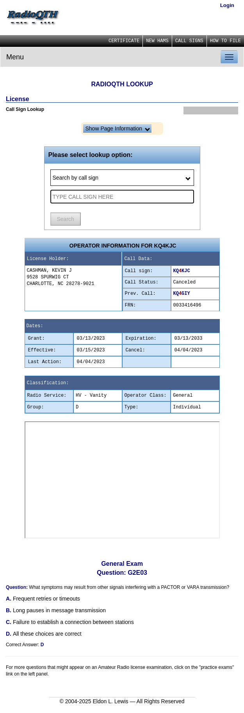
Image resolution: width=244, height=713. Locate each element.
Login (227, 5)
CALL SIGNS (189, 41)
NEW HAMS (157, 41)
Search (65, 219)
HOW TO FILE (225, 41)
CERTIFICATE (124, 41)
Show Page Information (117, 128)
